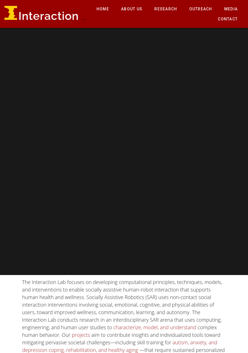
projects (81, 334)
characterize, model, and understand (154, 327)
